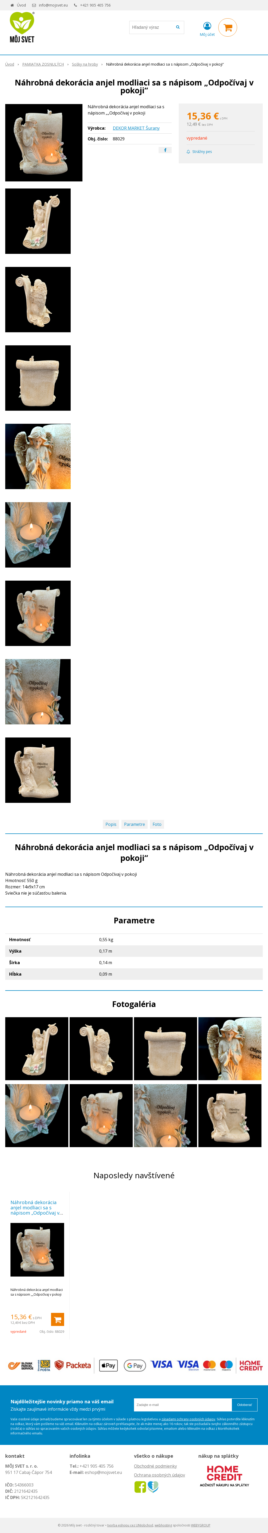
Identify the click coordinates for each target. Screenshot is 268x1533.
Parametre (134, 824)
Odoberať (244, 1405)
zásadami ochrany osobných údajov (188, 1419)
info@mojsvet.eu (53, 5)
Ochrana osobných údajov (159, 1475)
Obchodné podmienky (155, 1466)
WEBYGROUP (200, 1525)
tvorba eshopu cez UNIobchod (130, 1525)
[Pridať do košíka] (57, 1319)
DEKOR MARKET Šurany (136, 128)
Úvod (21, 5)
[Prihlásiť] (207, 28)
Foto (157, 824)
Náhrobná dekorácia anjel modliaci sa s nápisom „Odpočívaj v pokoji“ (34, 1210)
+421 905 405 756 (95, 5)
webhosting (163, 1525)
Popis (110, 824)
